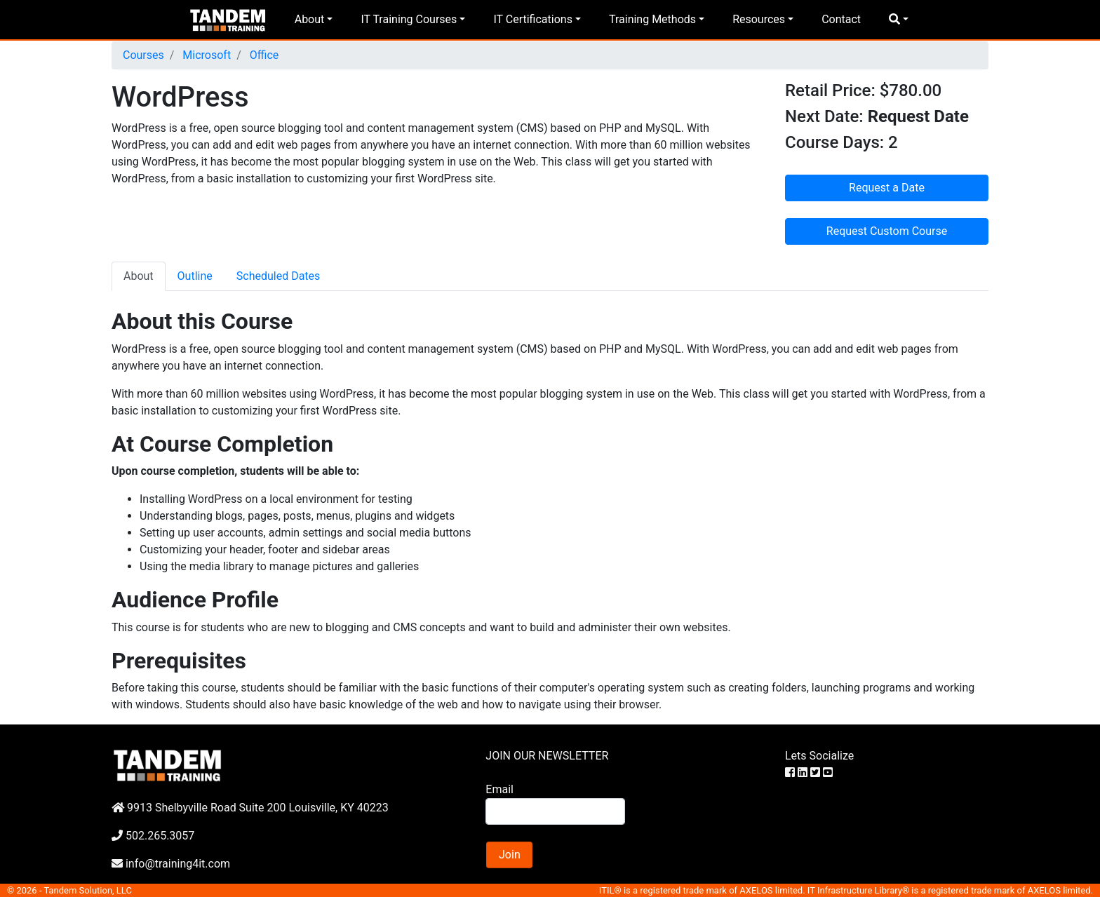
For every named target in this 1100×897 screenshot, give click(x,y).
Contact (841, 19)
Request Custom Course (886, 231)
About (310, 19)
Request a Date (887, 187)
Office (263, 55)
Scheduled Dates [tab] (278, 276)
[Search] (554, 811)
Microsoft (205, 55)
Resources (758, 19)
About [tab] (138, 276)
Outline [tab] (195, 276)
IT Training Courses (409, 19)
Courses (143, 55)
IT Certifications (532, 19)
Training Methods (652, 19)
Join (510, 854)
